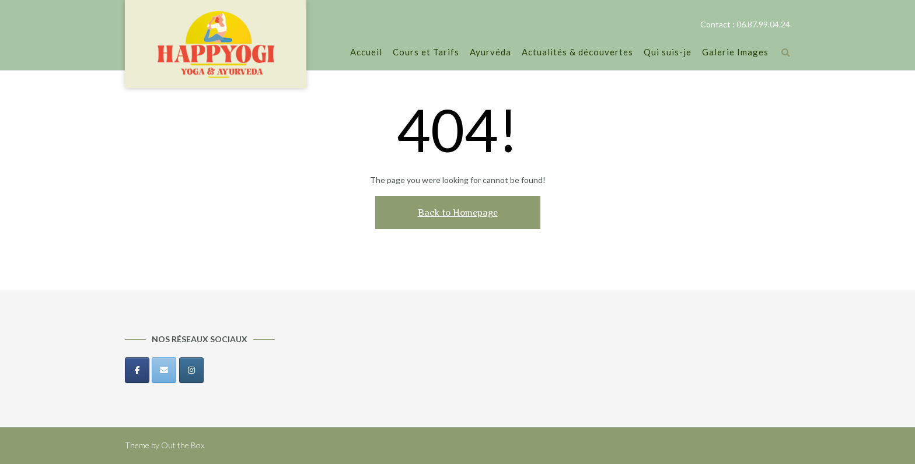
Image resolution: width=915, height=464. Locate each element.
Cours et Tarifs (426, 53)
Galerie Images (735, 53)
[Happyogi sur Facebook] (137, 370)
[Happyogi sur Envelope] (164, 370)
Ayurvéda (490, 53)
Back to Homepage (458, 212)
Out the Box (182, 445)
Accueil (366, 53)
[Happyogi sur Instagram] (191, 370)
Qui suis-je (668, 53)
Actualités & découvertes (577, 53)
